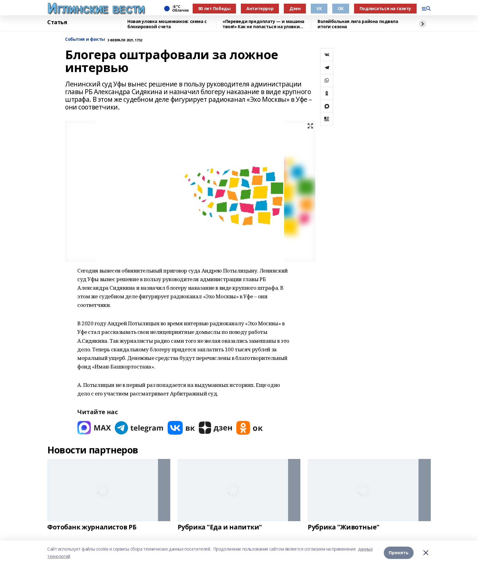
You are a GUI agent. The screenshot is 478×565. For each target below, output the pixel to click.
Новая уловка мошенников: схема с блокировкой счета (167, 24)
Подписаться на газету (385, 8)
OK (341, 8)
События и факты (85, 39)
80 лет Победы (214, 8)
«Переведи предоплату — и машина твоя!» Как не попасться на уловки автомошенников (263, 24)
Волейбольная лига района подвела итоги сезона (358, 24)
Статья (57, 22)
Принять (399, 552)
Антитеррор (259, 8)
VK (319, 8)
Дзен (294, 8)
